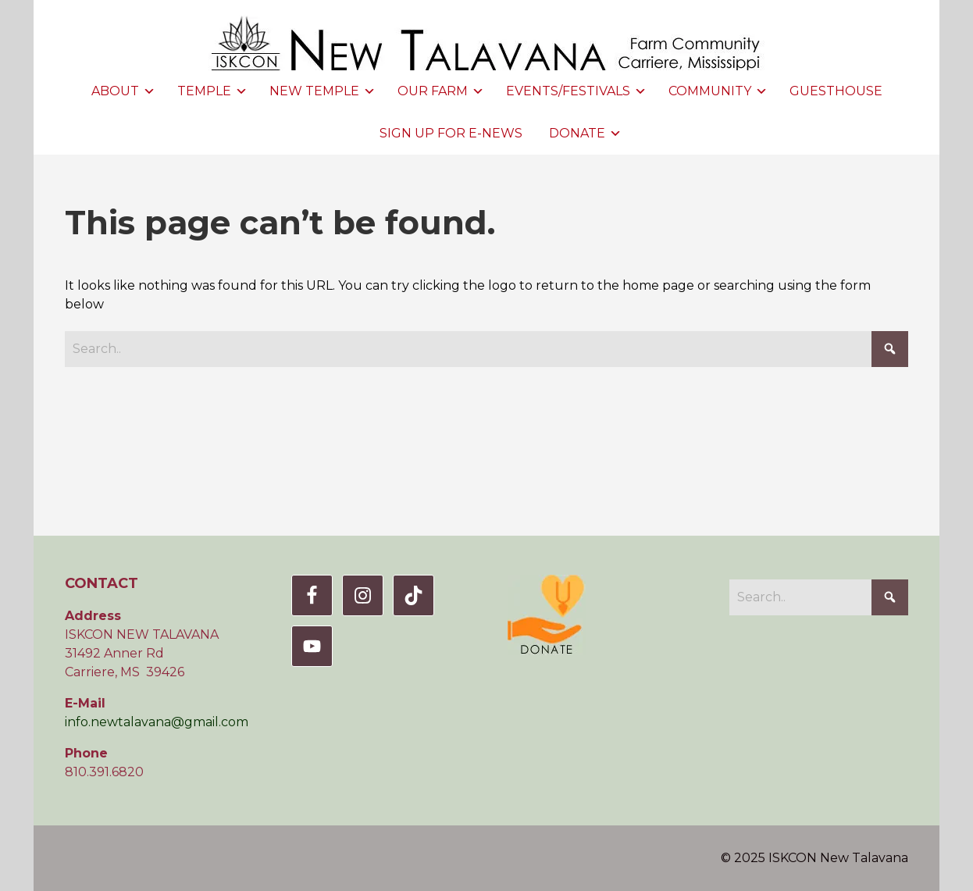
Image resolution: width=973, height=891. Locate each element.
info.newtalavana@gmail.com (156, 722)
